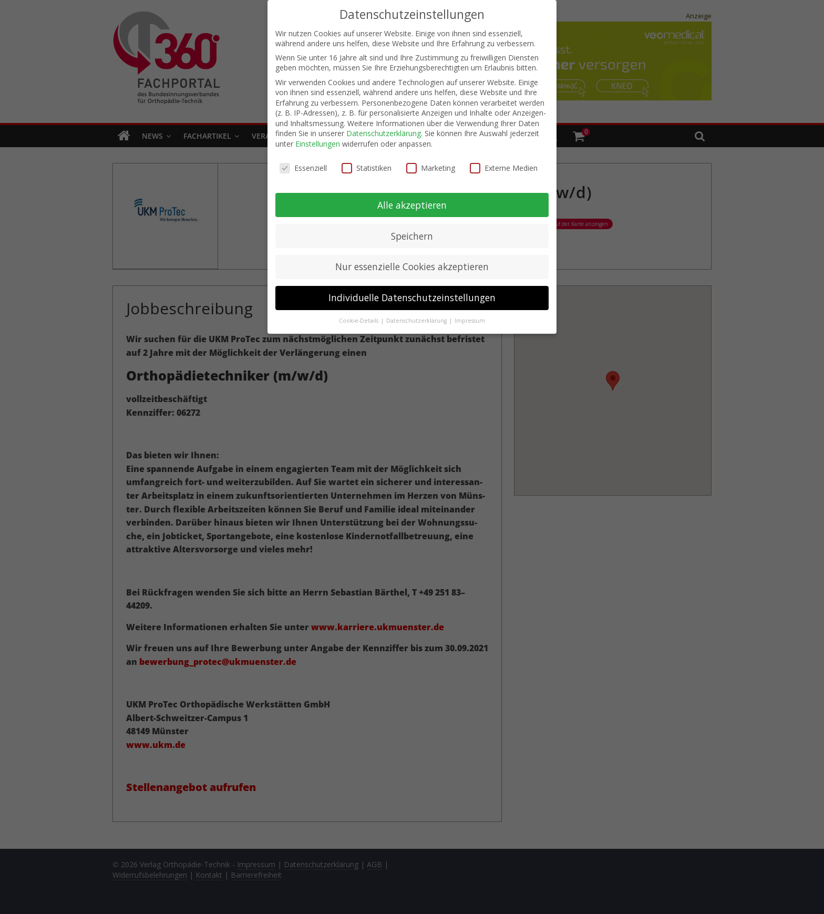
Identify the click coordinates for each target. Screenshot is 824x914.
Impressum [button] (470, 317)
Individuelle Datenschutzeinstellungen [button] (412, 294)
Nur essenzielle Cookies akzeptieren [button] (412, 263)
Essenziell (303, 164)
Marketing (430, 164)
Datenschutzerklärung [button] (417, 317)
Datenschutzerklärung (383, 130)
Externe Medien (504, 164)
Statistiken (367, 164)
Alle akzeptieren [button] (412, 201)
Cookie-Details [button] (359, 317)
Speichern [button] (412, 232)
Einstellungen (317, 141)
